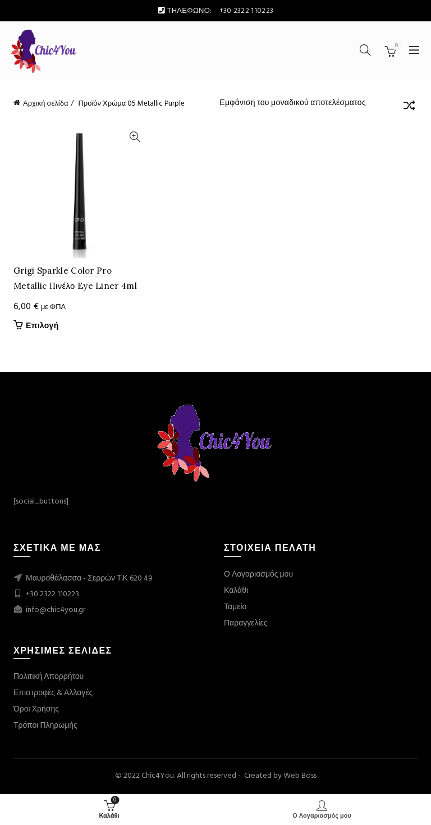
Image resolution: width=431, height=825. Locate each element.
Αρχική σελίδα (45, 104)
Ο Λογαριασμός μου (258, 574)
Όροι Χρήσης (36, 709)
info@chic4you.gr (54, 610)
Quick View (134, 137)
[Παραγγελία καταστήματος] (409, 107)
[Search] (365, 50)
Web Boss (300, 775)
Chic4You (157, 775)
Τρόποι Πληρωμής (45, 725)
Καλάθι (236, 590)
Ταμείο (235, 607)
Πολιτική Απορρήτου (48, 676)
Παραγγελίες (246, 623)
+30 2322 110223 (52, 594)
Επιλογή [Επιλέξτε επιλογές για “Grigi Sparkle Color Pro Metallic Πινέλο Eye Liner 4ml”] (42, 326)
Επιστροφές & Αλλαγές (53, 693)
